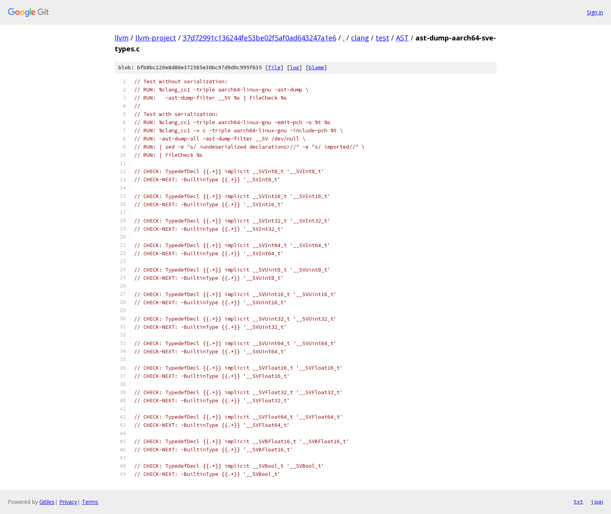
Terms (90, 501)
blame (316, 67)
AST (402, 37)
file (274, 67)
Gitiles (47, 501)
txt (578, 501)
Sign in (595, 12)
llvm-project (155, 37)
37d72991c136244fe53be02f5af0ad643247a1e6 (259, 37)
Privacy (68, 501)
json (597, 501)
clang (360, 37)
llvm (122, 37)
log (294, 67)
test (382, 37)
